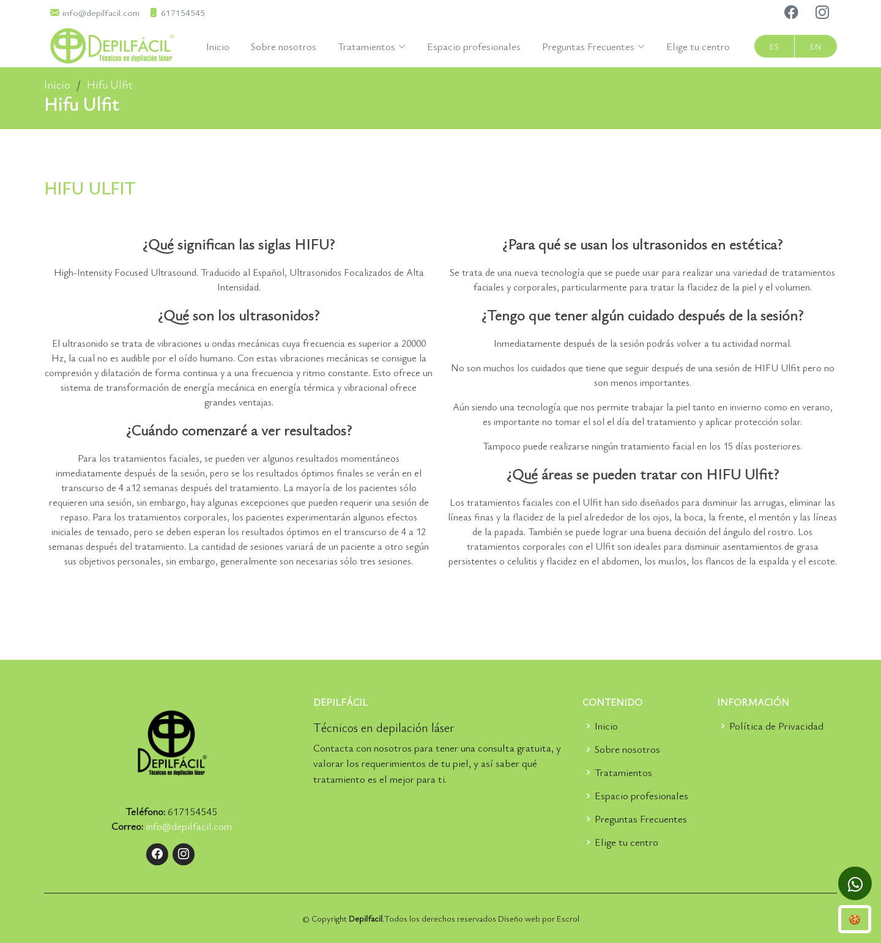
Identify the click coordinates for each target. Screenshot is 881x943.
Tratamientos (623, 772)
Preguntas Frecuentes (641, 818)
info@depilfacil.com (189, 826)
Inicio (217, 46)
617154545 (192, 811)
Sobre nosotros (283, 46)
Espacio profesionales (474, 46)
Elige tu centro (698, 46)
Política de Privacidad (776, 725)
